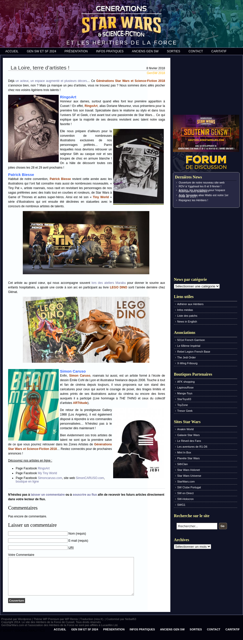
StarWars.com (186, 481)
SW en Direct (185, 493)
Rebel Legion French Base (193, 351)
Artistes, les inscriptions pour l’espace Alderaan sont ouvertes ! (202, 191)
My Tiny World (47, 473)
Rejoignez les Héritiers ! (193, 200)
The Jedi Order (186, 357)
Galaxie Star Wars (188, 435)
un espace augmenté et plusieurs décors (58, 81)
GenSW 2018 (156, 73)
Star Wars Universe (189, 475)
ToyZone (182, 404)
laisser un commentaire (48, 494)
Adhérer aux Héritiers (190, 304)
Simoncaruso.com (50, 478)
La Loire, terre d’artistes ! (40, 67)
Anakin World (185, 429)
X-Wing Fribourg (187, 363)
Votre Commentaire (21, 555)
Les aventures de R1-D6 (192, 446)
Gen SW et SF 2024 (41, 51)
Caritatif (219, 51)
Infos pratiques (109, 51)
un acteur (21, 81)
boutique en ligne (27, 481)
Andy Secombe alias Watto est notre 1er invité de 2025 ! (203, 196)
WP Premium (51, 626)
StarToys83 (184, 399)
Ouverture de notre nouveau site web (202, 182)
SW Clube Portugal (189, 487)
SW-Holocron (185, 498)
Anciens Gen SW (145, 51)
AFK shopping (186, 381)
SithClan (182, 464)
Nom (71, 533)
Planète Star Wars (188, 458)
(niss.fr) (98, 626)
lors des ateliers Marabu (109, 283)
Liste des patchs (187, 315)
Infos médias (185, 309)
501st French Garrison (191, 339)
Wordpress (24, 626)
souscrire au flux (85, 494)
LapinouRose (185, 387)
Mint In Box (184, 452)
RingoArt (44, 468)
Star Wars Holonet (188, 469)
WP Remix (71, 626)
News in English (187, 321)
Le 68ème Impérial (188, 345)
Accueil (11, 51)
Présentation (76, 51)
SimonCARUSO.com (90, 478)
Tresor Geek (185, 410)
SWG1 (181, 504)
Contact (196, 51)
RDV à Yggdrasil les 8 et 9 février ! (200, 186)
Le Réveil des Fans (189, 440)
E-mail (72, 540)
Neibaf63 (130, 626)
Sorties (173, 51)
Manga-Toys (184, 393)
